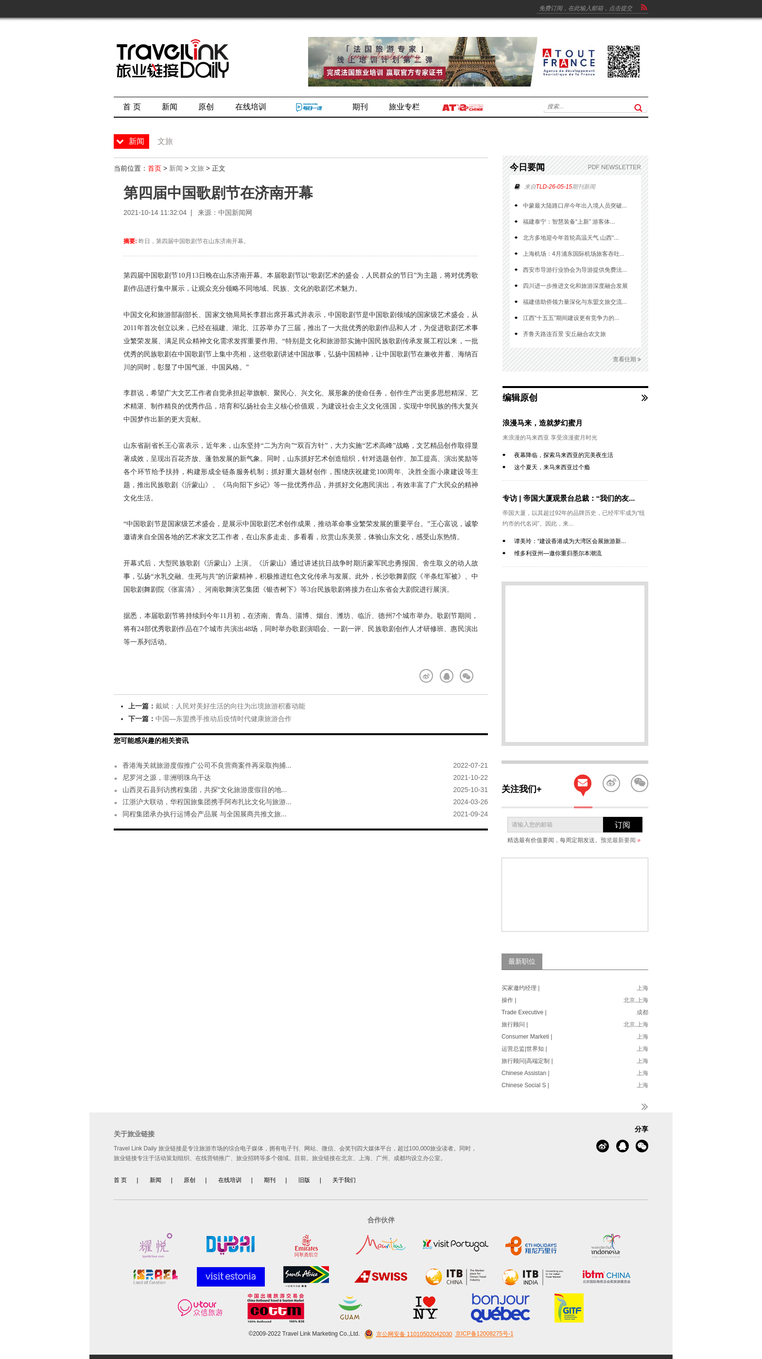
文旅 (197, 168)
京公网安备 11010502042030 (407, 1334)
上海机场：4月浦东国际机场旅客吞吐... (573, 253)
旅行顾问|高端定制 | (527, 1061)
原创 (189, 1180)
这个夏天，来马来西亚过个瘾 (552, 467)
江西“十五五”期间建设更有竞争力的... (571, 318)
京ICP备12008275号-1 (484, 1334)
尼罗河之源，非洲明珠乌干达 (166, 777)
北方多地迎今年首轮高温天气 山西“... (571, 237)
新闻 (176, 168)
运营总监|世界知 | (524, 1048)
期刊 (270, 1180)
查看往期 (627, 359)
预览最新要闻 (621, 840)
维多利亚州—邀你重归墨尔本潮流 (558, 553)
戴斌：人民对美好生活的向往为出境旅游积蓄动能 (230, 706)
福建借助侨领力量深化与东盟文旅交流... (575, 302)
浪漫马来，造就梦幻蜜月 (542, 423)
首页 (154, 168)
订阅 (622, 825)
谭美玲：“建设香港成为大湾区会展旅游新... (570, 541)
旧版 (304, 1180)
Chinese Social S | (525, 1085)
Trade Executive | (524, 1012)
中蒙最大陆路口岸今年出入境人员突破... (575, 205)
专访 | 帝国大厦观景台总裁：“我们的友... (568, 498)
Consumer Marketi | (527, 1036)
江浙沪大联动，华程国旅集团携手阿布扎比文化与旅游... (207, 802)
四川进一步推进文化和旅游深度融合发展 (575, 285)
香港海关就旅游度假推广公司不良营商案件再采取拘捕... (207, 765)
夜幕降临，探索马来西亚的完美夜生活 (563, 455)
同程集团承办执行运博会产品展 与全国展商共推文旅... (204, 814)
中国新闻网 (235, 212)
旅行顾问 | (515, 1024)
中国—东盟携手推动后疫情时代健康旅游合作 (224, 719)
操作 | (509, 1000)
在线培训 (230, 1180)
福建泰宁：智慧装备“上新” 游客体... (569, 221)
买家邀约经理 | (520, 988)
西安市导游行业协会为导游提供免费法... (575, 269)
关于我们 (344, 1180)
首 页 (120, 1180)
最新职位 (522, 961)
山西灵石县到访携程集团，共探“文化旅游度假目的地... (204, 790)
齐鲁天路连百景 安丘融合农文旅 (564, 334)
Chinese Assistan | (526, 1073)
